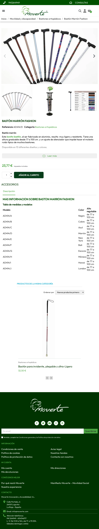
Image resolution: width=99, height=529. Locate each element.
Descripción (9, 191)
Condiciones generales (27, 437)
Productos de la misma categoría (35, 284)
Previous (47, 378)
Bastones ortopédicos (46, 127)
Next (51, 378)
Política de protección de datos (49, 437)
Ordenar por (48, 292)
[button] (5, 56)
